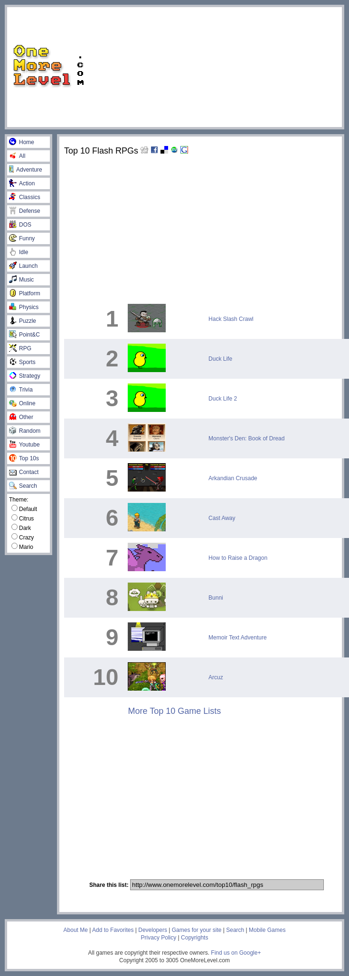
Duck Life (220, 359)
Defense (24, 211)
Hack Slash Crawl (231, 319)
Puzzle (22, 321)
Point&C (24, 334)
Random (24, 431)
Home (21, 142)
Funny (22, 238)
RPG (20, 348)
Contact (23, 472)
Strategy (24, 376)
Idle (18, 252)
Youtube (24, 444)
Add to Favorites (112, 930)
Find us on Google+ (236, 952)
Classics (24, 197)
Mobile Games (267, 930)
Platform (24, 293)
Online (22, 403)
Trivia (21, 389)
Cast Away (221, 518)
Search (23, 486)
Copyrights (194, 937)
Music (21, 279)
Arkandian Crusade (232, 478)
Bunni (215, 597)
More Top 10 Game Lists (174, 711)
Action (22, 183)
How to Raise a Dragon (237, 558)
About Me (76, 930)
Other (21, 417)
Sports (22, 362)
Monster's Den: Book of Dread (246, 438)
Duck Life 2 (222, 398)
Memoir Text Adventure (237, 637)
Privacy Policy (159, 937)
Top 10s (24, 458)
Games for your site (197, 930)
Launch (23, 266)
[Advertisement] (217, 66)
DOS (20, 224)
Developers (152, 930)
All (17, 156)
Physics (23, 307)
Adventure (25, 169)
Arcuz (215, 677)
